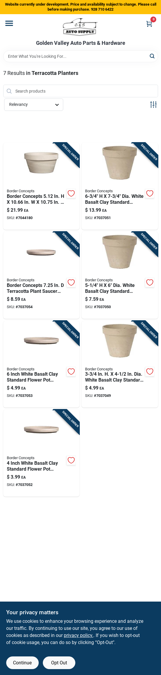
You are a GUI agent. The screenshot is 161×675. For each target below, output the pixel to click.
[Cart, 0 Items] (149, 24)
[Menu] (9, 23)
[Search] (152, 56)
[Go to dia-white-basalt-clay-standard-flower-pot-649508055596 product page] (120, 275)
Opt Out (59, 663)
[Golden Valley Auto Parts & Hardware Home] (80, 27)
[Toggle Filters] (153, 104)
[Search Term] (80, 56)
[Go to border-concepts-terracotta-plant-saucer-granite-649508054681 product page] (41, 275)
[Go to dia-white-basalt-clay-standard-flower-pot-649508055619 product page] (120, 186)
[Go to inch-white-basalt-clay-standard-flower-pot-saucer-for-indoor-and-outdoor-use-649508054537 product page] (41, 453)
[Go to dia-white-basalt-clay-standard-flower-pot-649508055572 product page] (120, 364)
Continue (22, 663)
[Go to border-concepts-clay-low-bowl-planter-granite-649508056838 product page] (41, 186)
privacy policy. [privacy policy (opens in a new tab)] (78, 635)
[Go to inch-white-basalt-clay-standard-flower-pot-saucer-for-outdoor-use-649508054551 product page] (41, 364)
